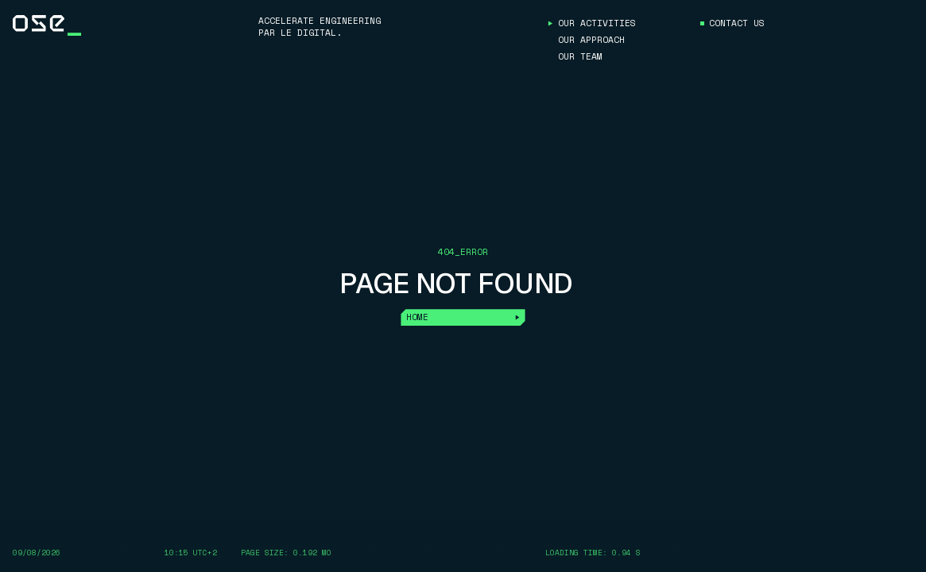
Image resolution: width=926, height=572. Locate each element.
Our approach (591, 39)
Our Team (580, 56)
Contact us (737, 23)
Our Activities (597, 23)
